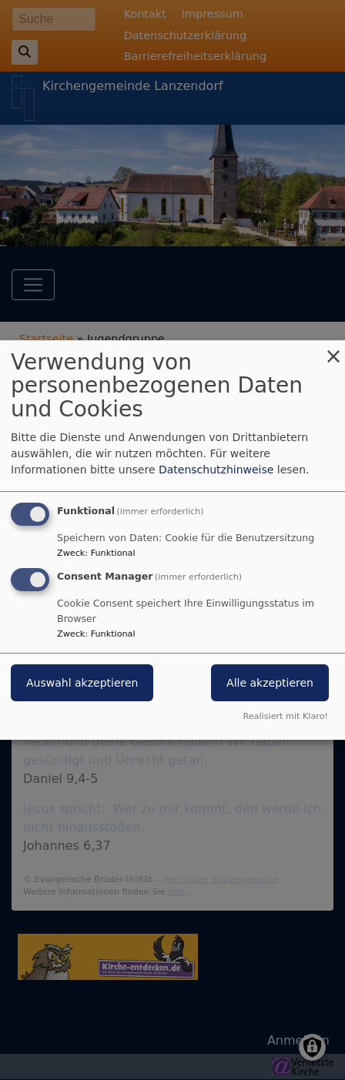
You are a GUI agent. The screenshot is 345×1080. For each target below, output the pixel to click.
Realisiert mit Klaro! (285, 716)
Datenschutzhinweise (216, 469)
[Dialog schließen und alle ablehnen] (333, 349)
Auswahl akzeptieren (82, 683)
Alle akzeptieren (269, 683)
